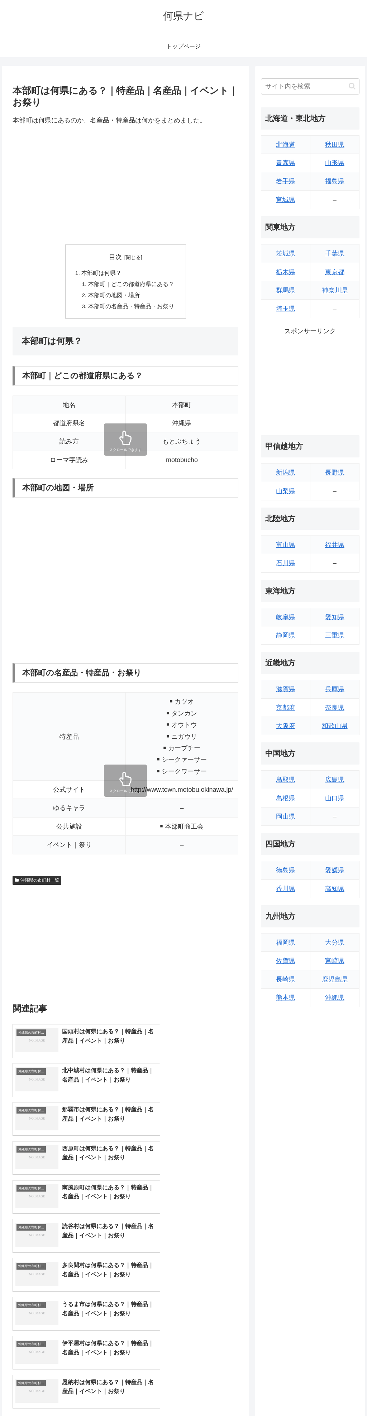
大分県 (334, 942)
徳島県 (285, 870)
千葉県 (334, 253)
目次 (115, 257)
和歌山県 (335, 725)
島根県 (285, 798)
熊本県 (285, 997)
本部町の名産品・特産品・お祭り (131, 308)
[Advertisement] (125, 185)
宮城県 (285, 199)
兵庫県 (334, 689)
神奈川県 (335, 290)
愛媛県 (334, 870)
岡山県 (285, 816)
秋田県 (334, 144)
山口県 (334, 798)
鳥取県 (285, 779)
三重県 (334, 635)
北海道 (285, 144)
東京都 (334, 272)
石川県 (285, 563)
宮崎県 (334, 960)
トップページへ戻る (279, 1394)
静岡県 (285, 635)
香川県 (285, 888)
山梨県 (285, 491)
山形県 (334, 162)
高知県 (334, 888)
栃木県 (285, 272)
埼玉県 (285, 308)
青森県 (285, 162)
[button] (352, 86)
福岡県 (285, 942)
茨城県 (285, 253)
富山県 (285, 544)
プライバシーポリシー (335, 1394)
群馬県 (285, 290)
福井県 (334, 544)
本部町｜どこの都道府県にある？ (131, 285)
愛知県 (334, 617)
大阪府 (285, 725)
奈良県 (334, 707)
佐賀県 (285, 960)
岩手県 (285, 181)
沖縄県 (334, 997)
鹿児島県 (335, 979)
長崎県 (285, 979)
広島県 (334, 779)
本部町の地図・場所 (114, 296)
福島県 (334, 181)
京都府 (285, 707)
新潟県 (285, 472)
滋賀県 (285, 689)
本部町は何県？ (101, 273)
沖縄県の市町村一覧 (37, 881)
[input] (310, 86)
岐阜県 (285, 617)
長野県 (334, 472)
